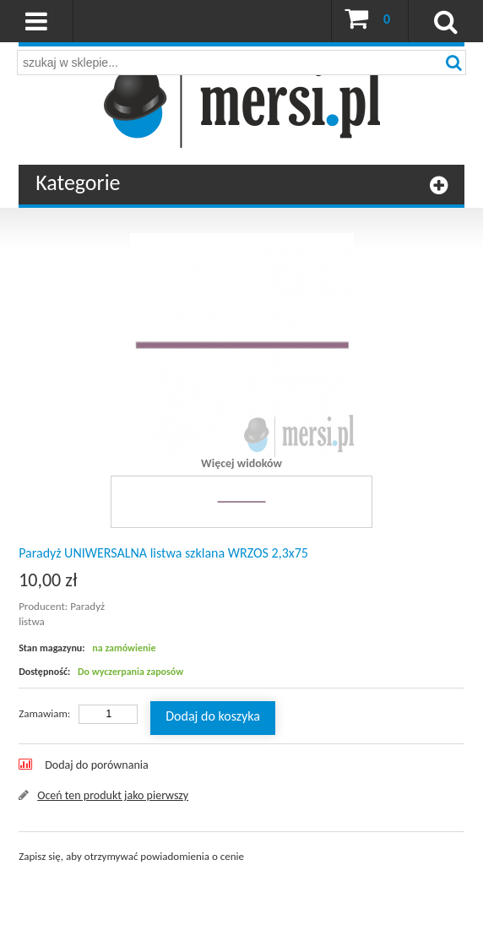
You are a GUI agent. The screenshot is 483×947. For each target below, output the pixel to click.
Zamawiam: (44, 713)
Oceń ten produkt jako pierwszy (112, 795)
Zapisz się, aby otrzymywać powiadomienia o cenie (131, 856)
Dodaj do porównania (97, 765)
